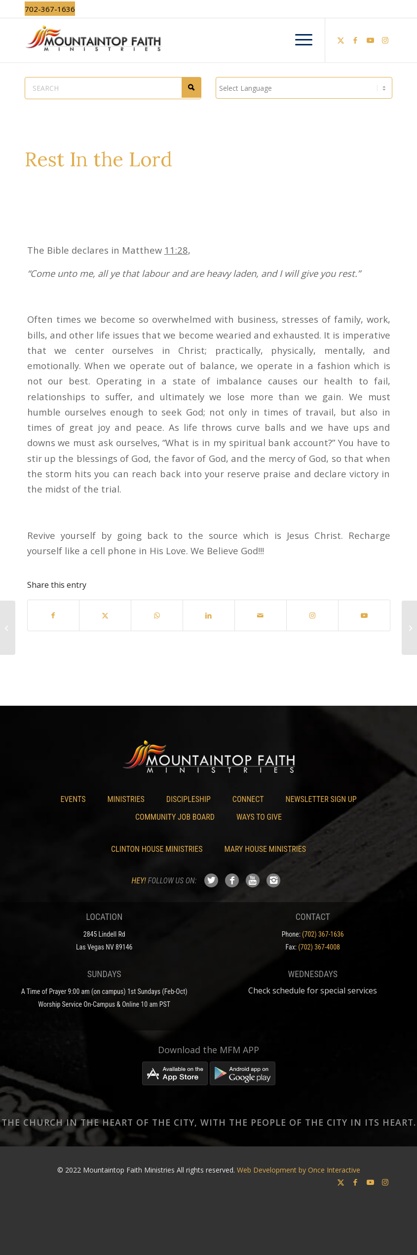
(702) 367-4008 (319, 947)
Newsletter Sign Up (320, 799)
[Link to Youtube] (370, 40)
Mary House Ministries (265, 849)
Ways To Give (259, 817)
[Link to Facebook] (355, 40)
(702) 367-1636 (323, 934)
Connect (248, 799)
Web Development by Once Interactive (298, 1170)
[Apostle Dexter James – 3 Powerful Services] (7, 628)
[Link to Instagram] (385, 40)
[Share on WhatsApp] (157, 615)
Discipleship (188, 799)
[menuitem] (298, 40)
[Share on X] (105, 615)
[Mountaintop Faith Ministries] (208, 40)
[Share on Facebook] (53, 615)
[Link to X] (340, 40)
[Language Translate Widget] (304, 88)
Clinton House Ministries (157, 849)
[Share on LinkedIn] (208, 615)
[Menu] (298, 40)
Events (72, 799)
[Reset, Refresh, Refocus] (409, 628)
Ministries (125, 799)
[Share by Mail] (260, 615)
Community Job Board (175, 817)
